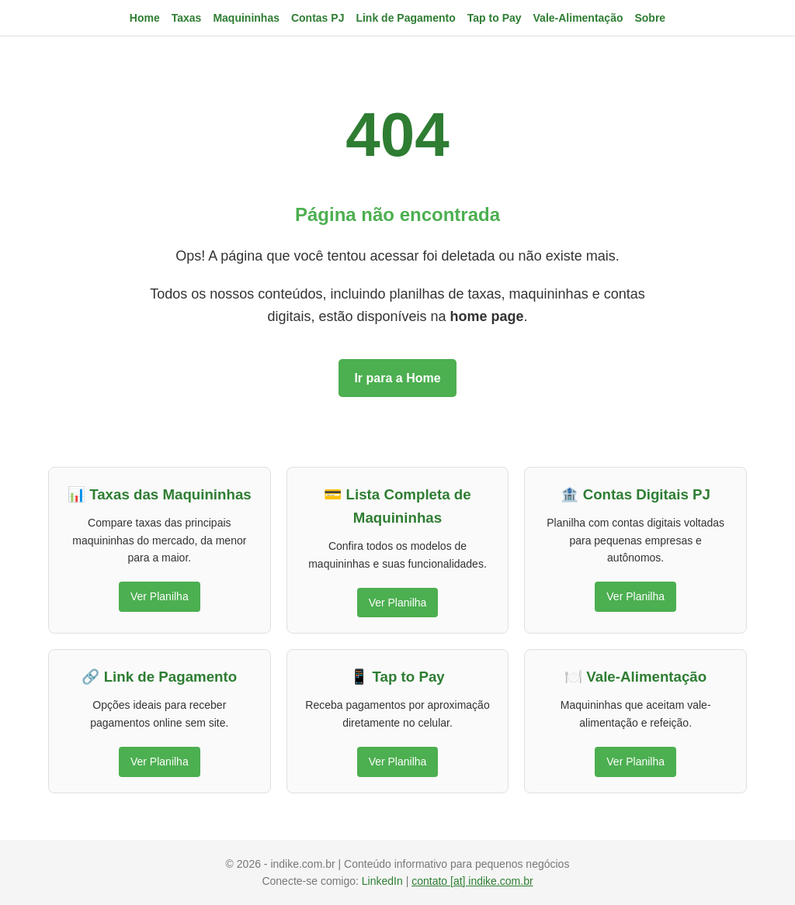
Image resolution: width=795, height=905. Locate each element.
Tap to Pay (494, 18)
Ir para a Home (397, 378)
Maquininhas (246, 18)
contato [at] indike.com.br (472, 881)
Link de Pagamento (405, 18)
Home (145, 18)
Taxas (187, 18)
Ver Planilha (159, 596)
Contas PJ (317, 18)
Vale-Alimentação (578, 18)
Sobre (649, 18)
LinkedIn (384, 881)
